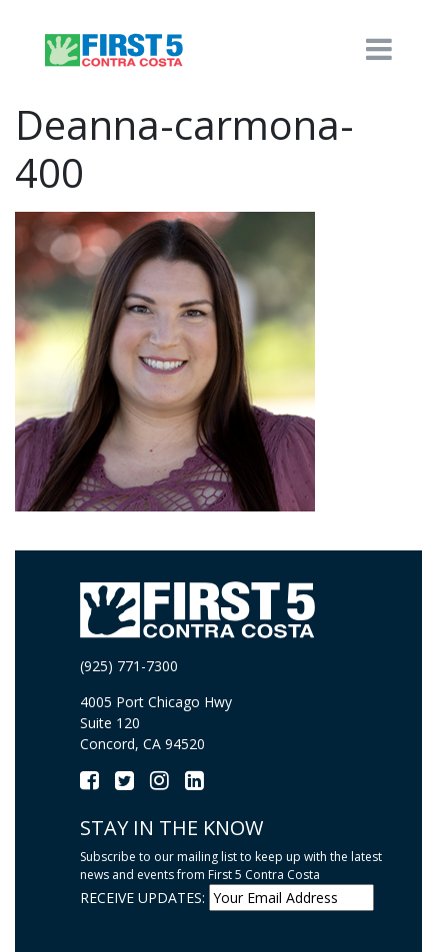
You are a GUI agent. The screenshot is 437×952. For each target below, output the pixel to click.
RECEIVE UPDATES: (142, 897)
